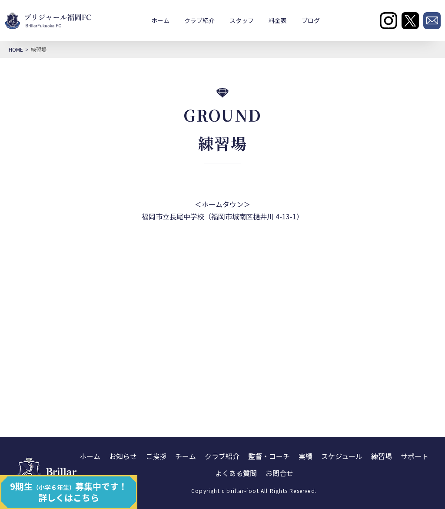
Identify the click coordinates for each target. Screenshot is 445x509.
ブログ (311, 20)
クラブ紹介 (199, 20)
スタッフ (241, 20)
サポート (414, 456)
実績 (305, 456)
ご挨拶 (156, 456)
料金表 (278, 20)
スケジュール (341, 456)
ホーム (160, 20)
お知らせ (123, 456)
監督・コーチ (269, 456)
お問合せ (279, 473)
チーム (185, 456)
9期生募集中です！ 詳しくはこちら (68, 492)
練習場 (381, 456)
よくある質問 (236, 473)
